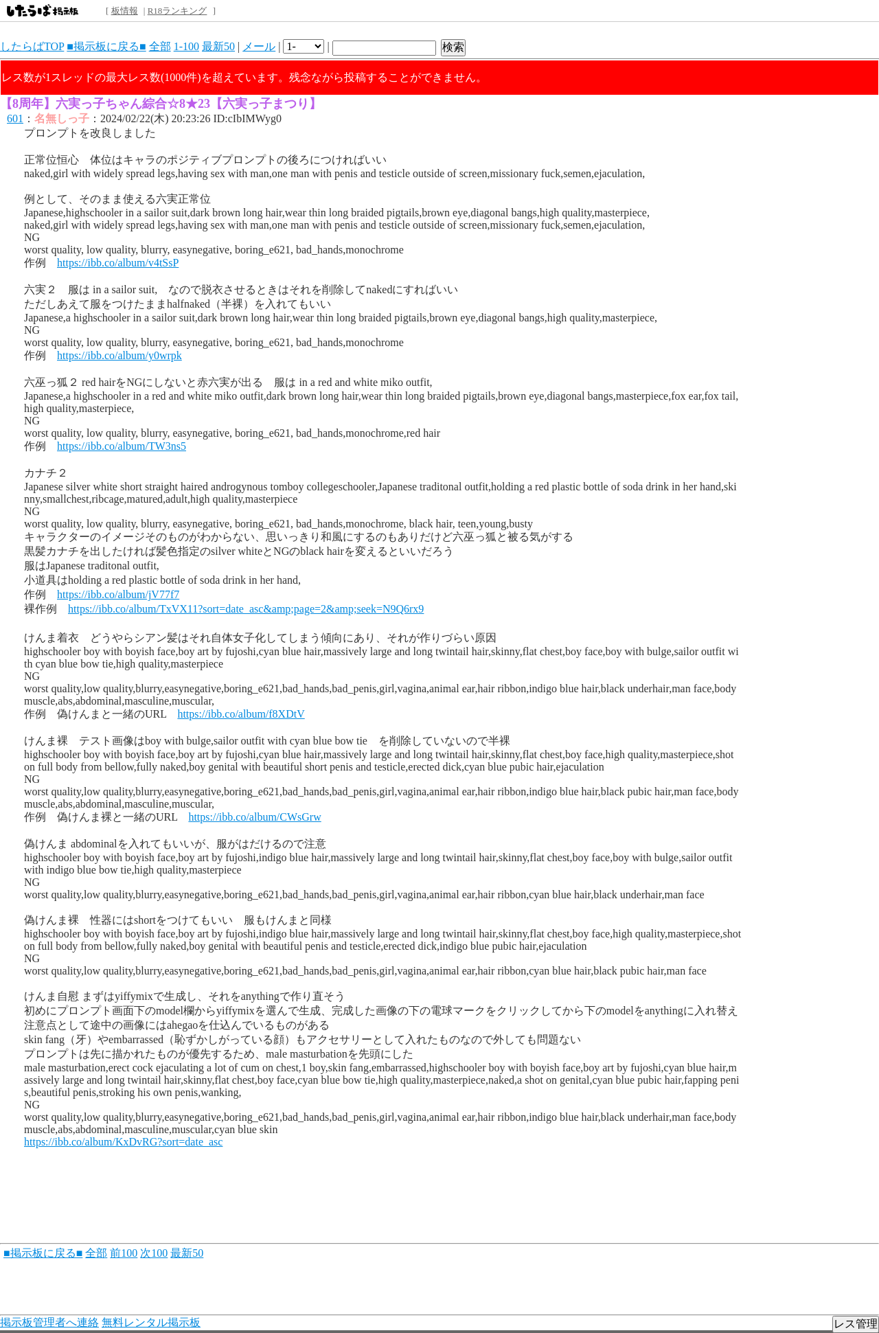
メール (258, 46)
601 (15, 118)
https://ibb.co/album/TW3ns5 (121, 446)
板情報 (124, 10)
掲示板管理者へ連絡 (49, 1322)
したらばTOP (32, 46)
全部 (160, 46)
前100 (123, 1253)
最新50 (218, 46)
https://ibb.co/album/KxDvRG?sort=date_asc (123, 1142)
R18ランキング (177, 10)
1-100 (186, 46)
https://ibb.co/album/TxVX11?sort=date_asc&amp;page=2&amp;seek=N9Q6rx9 (246, 609)
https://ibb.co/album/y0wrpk (119, 355)
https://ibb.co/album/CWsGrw (254, 817)
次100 (154, 1253)
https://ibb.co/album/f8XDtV (240, 714)
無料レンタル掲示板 (151, 1322)
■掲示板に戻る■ (106, 46)
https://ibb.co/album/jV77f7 (118, 594)
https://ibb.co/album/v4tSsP (118, 263)
